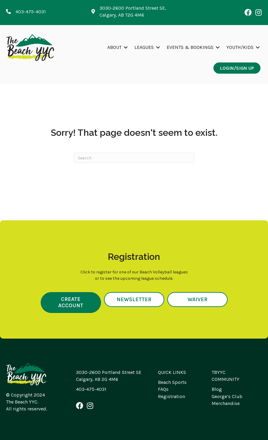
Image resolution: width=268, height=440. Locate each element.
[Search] (134, 158)
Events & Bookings (190, 47)
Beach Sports (172, 382)
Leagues (144, 47)
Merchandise (226, 403)
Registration (171, 396)
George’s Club (227, 396)
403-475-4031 (91, 389)
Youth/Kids (240, 47)
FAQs (163, 389)
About (114, 47)
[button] (248, 12)
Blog (217, 389)
